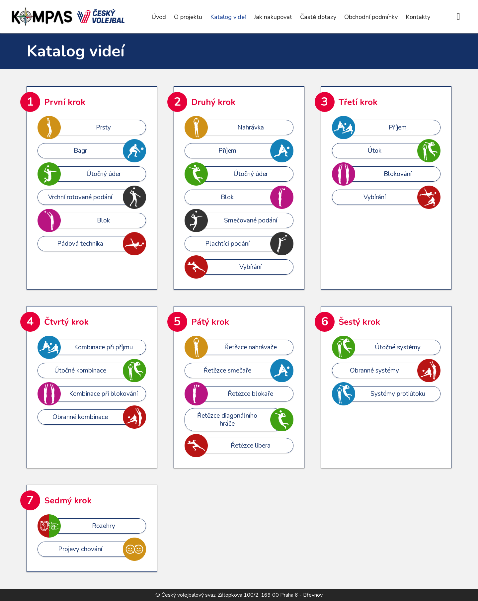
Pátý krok (210, 322)
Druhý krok (213, 102)
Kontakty (418, 17)
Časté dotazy (318, 17)
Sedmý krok (68, 500)
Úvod (158, 17)
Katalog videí (228, 17)
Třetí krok (358, 102)
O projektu (188, 17)
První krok (64, 102)
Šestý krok (359, 322)
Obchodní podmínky (371, 17)
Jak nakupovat (273, 17)
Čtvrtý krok (66, 322)
